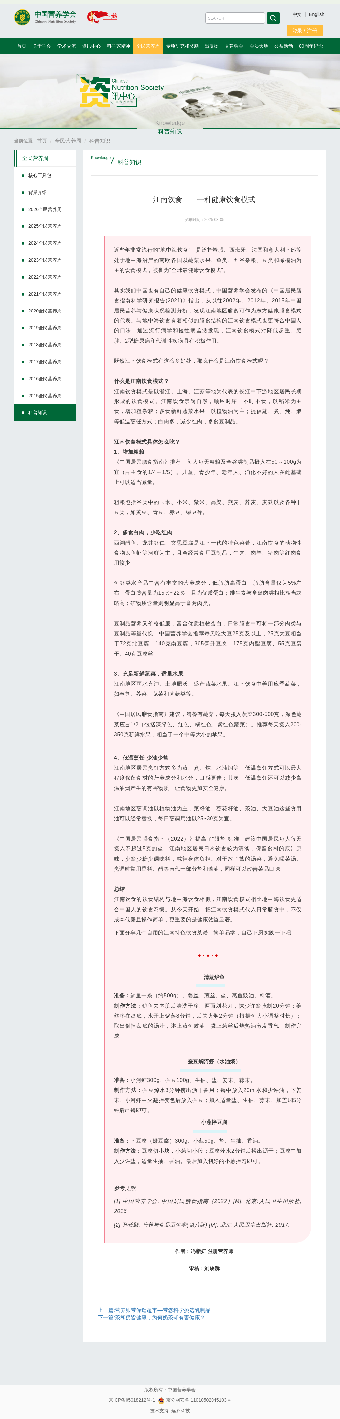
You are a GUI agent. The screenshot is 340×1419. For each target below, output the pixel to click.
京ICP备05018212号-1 (132, 1400)
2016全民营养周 (45, 378)
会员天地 (259, 46)
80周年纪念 (311, 46)
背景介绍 (37, 192)
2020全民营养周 (45, 310)
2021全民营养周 (45, 294)
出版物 (211, 46)
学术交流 (66, 46)
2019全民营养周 (45, 327)
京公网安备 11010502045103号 (194, 1400)
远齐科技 (180, 1410)
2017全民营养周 (45, 361)
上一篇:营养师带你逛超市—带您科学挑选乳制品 (154, 1310)
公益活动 (283, 46)
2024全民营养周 (45, 243)
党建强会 (234, 46)
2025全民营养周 (45, 226)
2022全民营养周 (45, 277)
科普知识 (37, 412)
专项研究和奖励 (182, 46)
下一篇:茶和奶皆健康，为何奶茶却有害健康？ (151, 1317)
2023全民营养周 (45, 260)
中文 (298, 14)
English (316, 14)
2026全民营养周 (45, 209)
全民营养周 (148, 46)
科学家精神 (118, 46)
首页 (21, 46)
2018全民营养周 (45, 344)
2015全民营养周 (45, 395)
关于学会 (42, 46)
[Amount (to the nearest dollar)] (235, 18)
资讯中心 (91, 46)
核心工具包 (39, 175)
